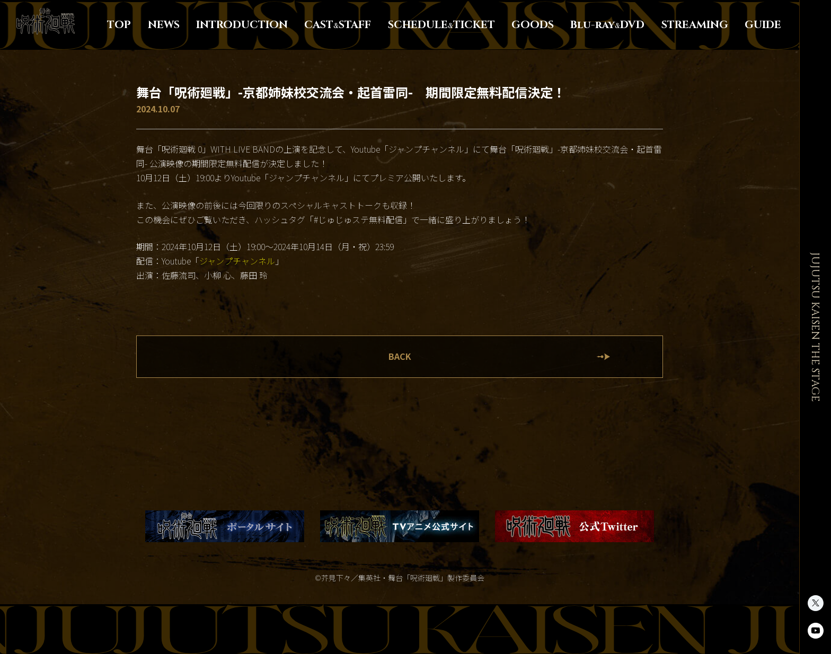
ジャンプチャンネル (237, 261)
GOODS (532, 24)
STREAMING (694, 24)
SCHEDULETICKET (441, 24)
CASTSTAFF (337, 24)
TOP (119, 24)
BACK (399, 356)
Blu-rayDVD (607, 24)
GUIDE (763, 24)
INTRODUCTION (242, 24)
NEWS (164, 24)
